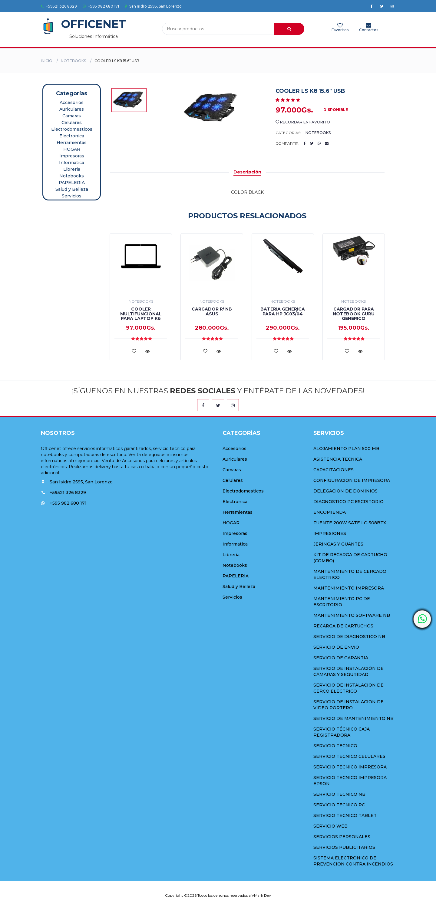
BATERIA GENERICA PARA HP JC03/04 (282, 311)
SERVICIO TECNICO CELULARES (349, 756)
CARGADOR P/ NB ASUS (212, 311)
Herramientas (72, 142)
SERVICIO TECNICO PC (339, 805)
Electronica (71, 136)
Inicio (46, 61)
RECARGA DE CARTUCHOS (343, 626)
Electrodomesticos (71, 129)
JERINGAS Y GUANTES (338, 544)
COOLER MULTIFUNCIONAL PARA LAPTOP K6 (141, 313)
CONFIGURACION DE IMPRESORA (351, 480)
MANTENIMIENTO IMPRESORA (348, 588)
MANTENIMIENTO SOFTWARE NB (351, 615)
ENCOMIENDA (329, 512)
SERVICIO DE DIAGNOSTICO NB (349, 636)
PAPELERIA (72, 182)
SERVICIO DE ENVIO (336, 647)
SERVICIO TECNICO (335, 745)
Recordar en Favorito (303, 122)
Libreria (71, 169)
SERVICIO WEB (330, 826)
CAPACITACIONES (333, 469)
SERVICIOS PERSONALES (341, 836)
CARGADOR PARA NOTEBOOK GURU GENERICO (354, 313)
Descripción (247, 172)
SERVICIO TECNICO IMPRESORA (350, 767)
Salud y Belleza (71, 189)
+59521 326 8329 (59, 6)
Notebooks (73, 61)
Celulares (71, 122)
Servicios (71, 196)
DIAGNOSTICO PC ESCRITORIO (348, 501)
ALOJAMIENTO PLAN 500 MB (346, 448)
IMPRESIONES (329, 533)
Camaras (71, 116)
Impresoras (71, 156)
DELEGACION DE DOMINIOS (345, 491)
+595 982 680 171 (101, 6)
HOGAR (71, 149)
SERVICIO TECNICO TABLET (345, 815)
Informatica (71, 162)
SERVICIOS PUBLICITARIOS (344, 847)
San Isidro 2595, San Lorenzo (153, 6)
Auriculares (71, 109)
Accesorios (72, 102)
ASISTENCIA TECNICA (337, 459)
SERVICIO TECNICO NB (339, 794)
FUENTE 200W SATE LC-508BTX (349, 523)
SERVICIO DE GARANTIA (340, 657)
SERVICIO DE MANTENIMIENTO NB (353, 718)
